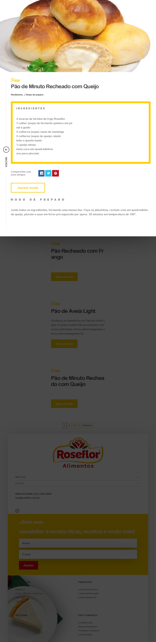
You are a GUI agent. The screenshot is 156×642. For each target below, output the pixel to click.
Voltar (6, 162)
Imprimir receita (28, 187)
